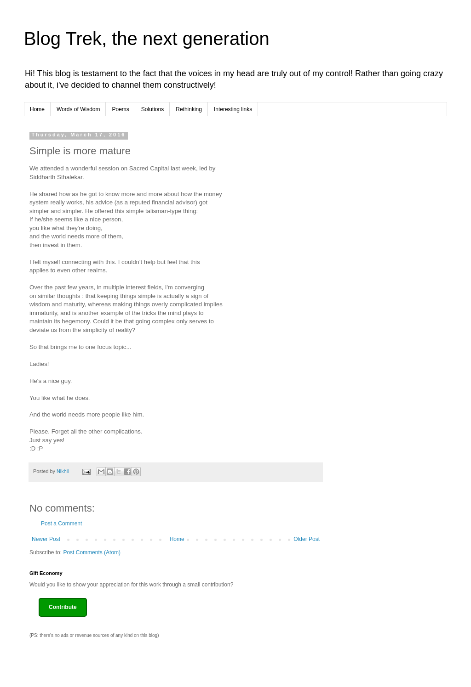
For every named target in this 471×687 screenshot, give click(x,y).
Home (37, 109)
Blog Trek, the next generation (147, 38)
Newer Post (46, 539)
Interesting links (233, 109)
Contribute (63, 607)
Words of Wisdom (78, 109)
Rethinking (189, 109)
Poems (120, 109)
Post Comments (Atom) (92, 552)
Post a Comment (61, 523)
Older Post (306, 539)
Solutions (152, 109)
